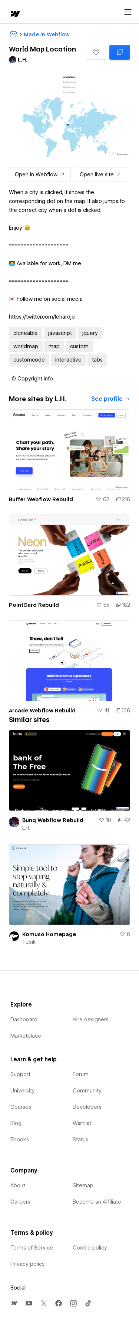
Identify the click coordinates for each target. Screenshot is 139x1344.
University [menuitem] (22, 1091)
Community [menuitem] (87, 1091)
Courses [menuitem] (20, 1107)
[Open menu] (128, 12)
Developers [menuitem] (87, 1107)
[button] (96, 52)
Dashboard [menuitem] (23, 1019)
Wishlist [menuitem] (82, 1123)
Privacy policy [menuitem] (27, 1264)
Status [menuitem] (80, 1139)
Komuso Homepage (49, 934)
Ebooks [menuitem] (19, 1139)
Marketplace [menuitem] (25, 1036)
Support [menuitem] (20, 1074)
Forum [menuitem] (81, 1074)
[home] (15, 14)
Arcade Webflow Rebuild (42, 710)
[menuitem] (14, 1303)
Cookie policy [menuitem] (90, 1248)
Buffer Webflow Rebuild (41, 499)
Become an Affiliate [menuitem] (97, 1202)
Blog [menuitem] (15, 1123)
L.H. (26, 828)
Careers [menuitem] (20, 1202)
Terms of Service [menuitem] (31, 1248)
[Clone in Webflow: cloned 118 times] (119, 52)
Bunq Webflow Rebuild (52, 820)
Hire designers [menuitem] (91, 1019)
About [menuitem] (17, 1185)
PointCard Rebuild (34, 605)
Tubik (29, 942)
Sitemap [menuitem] (83, 1185)
